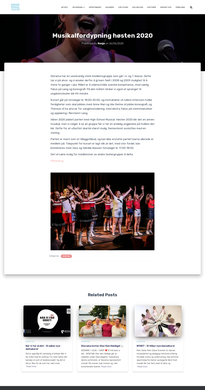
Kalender (109, 7)
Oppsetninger (95, 7)
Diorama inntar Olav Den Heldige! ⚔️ (102, 346)
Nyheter (66, 256)
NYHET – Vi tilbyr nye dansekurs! (156, 346)
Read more (31, 366)
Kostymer (151, 7)
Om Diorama (78, 7)
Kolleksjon (137, 7)
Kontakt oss (165, 7)
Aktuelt (64, 7)
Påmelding (180, 7)
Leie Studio (123, 7)
